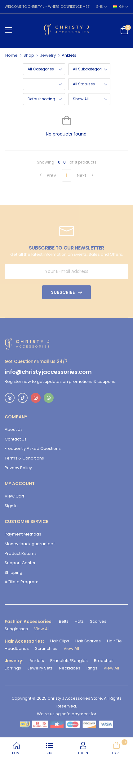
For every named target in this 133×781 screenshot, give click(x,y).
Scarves (98, 621)
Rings (91, 668)
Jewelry (48, 55)
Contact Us (16, 439)
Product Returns (21, 553)
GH (118, 6)
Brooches (103, 661)
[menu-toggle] (8, 30)
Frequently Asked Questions (33, 448)
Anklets (36, 661)
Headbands (17, 648)
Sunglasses (16, 629)
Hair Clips (59, 641)
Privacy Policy (18, 468)
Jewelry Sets (40, 668)
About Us (14, 429)
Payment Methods (23, 534)
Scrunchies (46, 648)
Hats (79, 621)
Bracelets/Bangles (69, 661)
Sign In (11, 506)
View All (42, 629)
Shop (29, 55)
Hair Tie (114, 641)
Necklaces (69, 668)
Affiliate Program (21, 582)
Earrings (13, 668)
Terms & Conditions (24, 458)
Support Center (20, 563)
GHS (99, 6)
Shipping (13, 572)
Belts (64, 621)
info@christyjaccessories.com (48, 372)
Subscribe (63, 292)
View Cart (14, 496)
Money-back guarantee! (30, 544)
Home (11, 55)
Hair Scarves (88, 641)
